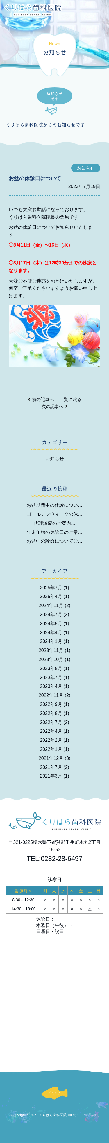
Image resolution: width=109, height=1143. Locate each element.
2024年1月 (54, 641)
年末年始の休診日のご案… (55, 532)
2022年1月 (54, 749)
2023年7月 (54, 677)
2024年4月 (54, 632)
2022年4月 (54, 731)
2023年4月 (54, 686)
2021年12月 (54, 758)
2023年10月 (54, 659)
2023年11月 (54, 650)
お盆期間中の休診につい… (55, 505)
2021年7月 (54, 767)
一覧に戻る (70, 399)
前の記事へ (43, 399)
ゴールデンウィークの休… (55, 514)
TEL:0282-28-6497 (55, 858)
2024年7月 (54, 614)
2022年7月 (54, 722)
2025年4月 (54, 596)
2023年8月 (54, 668)
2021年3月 (54, 776)
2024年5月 (54, 623)
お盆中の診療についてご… (55, 541)
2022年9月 (54, 704)
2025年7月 (54, 587)
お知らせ (54, 458)
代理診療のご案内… (55, 523)
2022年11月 (54, 695)
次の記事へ (52, 406)
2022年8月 (54, 713)
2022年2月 (54, 740)
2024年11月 (54, 605)
